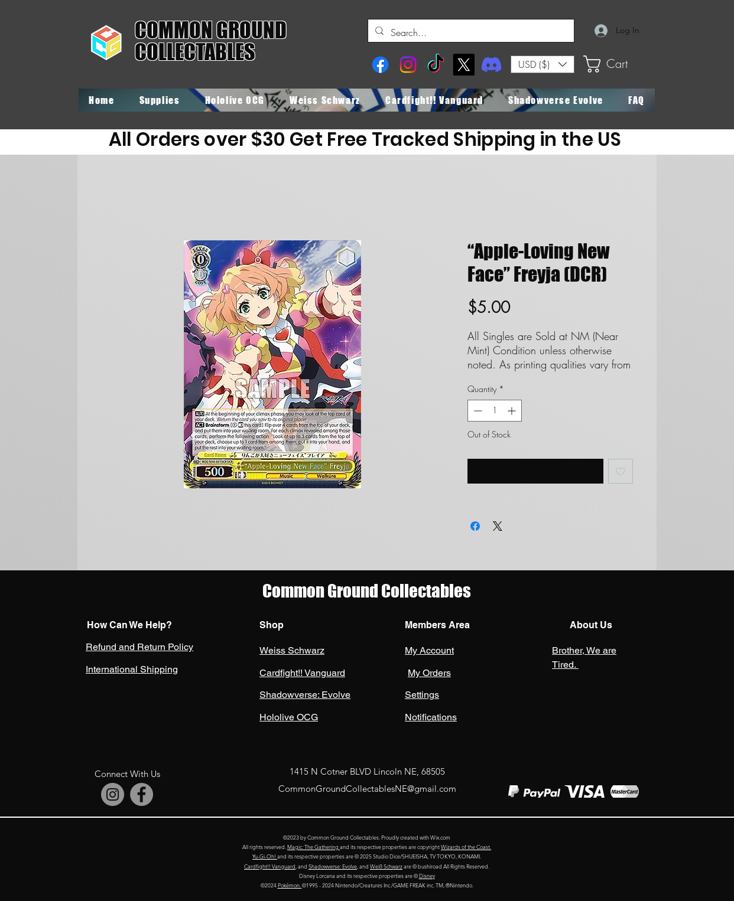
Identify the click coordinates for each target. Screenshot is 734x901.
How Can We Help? (129, 625)
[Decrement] (476, 410)
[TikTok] (436, 65)
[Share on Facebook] (475, 526)
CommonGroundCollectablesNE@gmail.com (367, 788)
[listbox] (542, 64)
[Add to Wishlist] (620, 471)
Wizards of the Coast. (466, 846)
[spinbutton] (494, 410)
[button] (542, 64)
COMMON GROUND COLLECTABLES (211, 41)
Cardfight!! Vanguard (269, 866)
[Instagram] (408, 65)
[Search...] (470, 32)
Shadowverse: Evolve (332, 866)
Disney (427, 875)
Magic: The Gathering (313, 846)
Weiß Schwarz (386, 866)
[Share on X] (498, 526)
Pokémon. (290, 885)
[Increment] (512, 410)
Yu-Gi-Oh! (264, 856)
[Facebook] (380, 65)
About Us (589, 625)
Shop (271, 625)
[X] (464, 65)
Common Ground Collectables (366, 590)
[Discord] (491, 65)
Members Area (437, 625)
